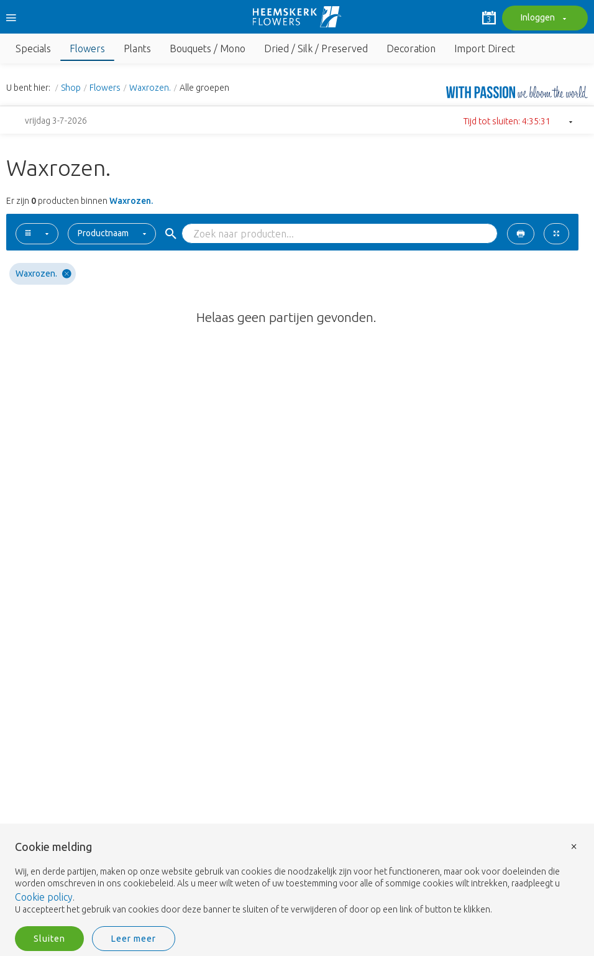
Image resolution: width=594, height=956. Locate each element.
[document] (297, 878)
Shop (71, 88)
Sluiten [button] (49, 939)
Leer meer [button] (133, 939)
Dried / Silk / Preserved (316, 48)
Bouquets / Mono (207, 48)
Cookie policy (44, 897)
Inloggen (542, 18)
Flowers (87, 48)
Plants (137, 48)
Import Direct (484, 48)
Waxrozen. (150, 88)
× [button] (574, 846)
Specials (33, 48)
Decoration (411, 48)
